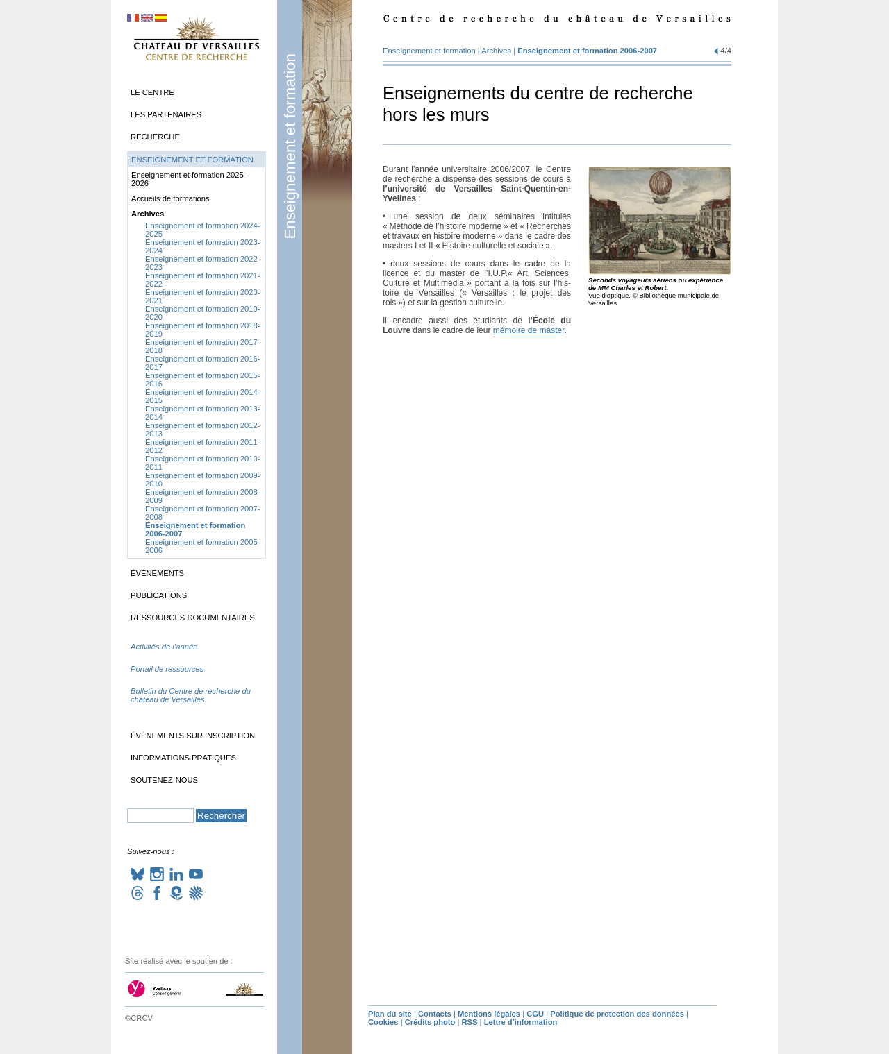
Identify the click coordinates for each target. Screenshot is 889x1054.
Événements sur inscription (193, 735)
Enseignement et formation (290, 146)
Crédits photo (430, 1022)
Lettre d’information (521, 1022)
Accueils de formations (170, 198)
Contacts (434, 1014)
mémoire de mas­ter (529, 330)
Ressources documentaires (193, 617)
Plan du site (390, 1014)
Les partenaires (166, 114)
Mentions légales (489, 1014)
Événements (157, 573)
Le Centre (152, 92)
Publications (159, 595)
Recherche (155, 137)
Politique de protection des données (617, 1014)
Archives (496, 50)
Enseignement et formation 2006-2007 (587, 50)
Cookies (383, 1022)
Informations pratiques (183, 758)
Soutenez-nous (164, 780)
